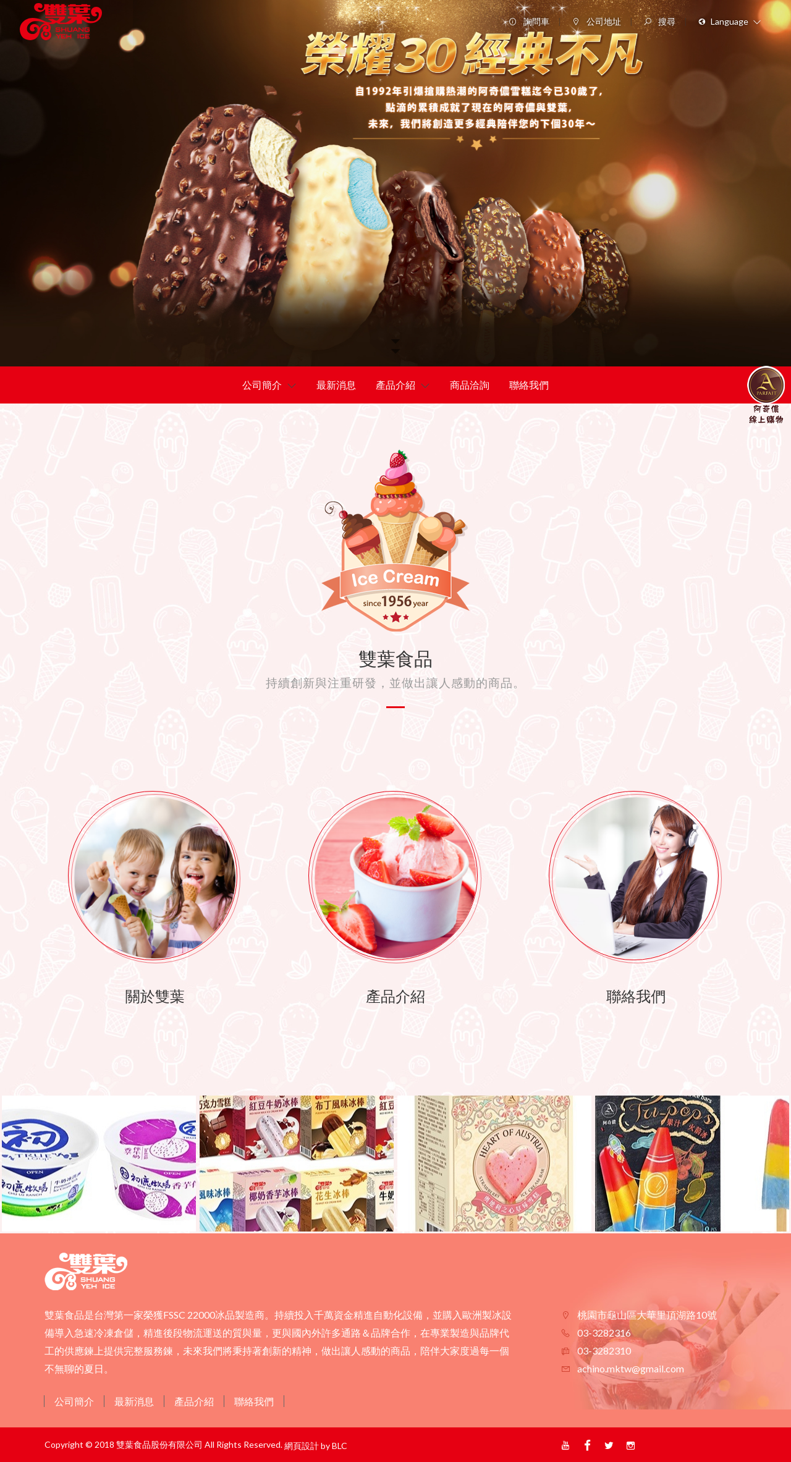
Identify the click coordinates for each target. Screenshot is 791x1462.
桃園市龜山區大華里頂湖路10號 (646, 1314)
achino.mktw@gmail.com (629, 1368)
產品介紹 (194, 1401)
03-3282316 (603, 1332)
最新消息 (134, 1401)
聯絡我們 (254, 1401)
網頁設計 (301, 1445)
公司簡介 (74, 1401)
